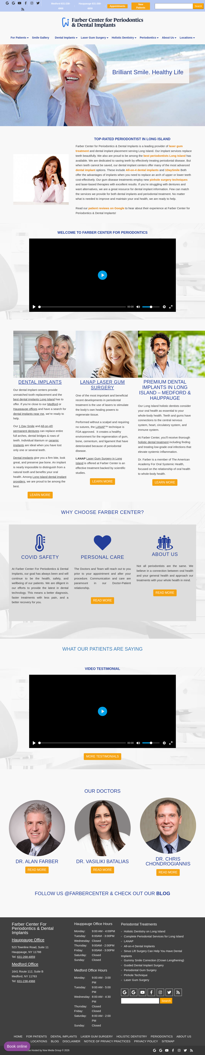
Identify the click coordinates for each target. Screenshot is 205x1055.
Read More (102, 600)
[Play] (34, 307)
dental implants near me (28, 413)
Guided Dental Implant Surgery (144, 965)
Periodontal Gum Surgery (140, 970)
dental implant (85, 170)
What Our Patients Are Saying (102, 649)
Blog (55, 1041)
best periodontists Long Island (164, 155)
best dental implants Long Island (34, 399)
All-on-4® (47, 426)
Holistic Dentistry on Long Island (144, 931)
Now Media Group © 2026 (56, 1050)
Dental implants (23, 457)
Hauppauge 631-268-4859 (90, 6)
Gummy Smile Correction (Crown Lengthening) (154, 960)
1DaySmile (172, 170)
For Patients (18, 37)
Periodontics (148, 37)
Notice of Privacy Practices (107, 1041)
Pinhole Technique (135, 975)
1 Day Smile (27, 426)
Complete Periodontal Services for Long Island (154, 936)
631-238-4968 (26, 981)
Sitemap (168, 1041)
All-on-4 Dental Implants (139, 946)
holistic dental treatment (153, 442)
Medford (52, 404)
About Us (168, 37)
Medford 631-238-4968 (60, 6)
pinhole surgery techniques (169, 179)
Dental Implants (65, 37)
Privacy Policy (146, 1041)
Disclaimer (71, 1041)
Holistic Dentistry (123, 37)
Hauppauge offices (25, 409)
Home (18, 1036)
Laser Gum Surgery (93, 37)
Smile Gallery (40, 37)
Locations (186, 37)
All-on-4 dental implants (142, 170)
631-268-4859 (26, 956)
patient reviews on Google (106, 208)
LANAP (100, 426)
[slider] (82, 307)
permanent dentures (26, 431)
